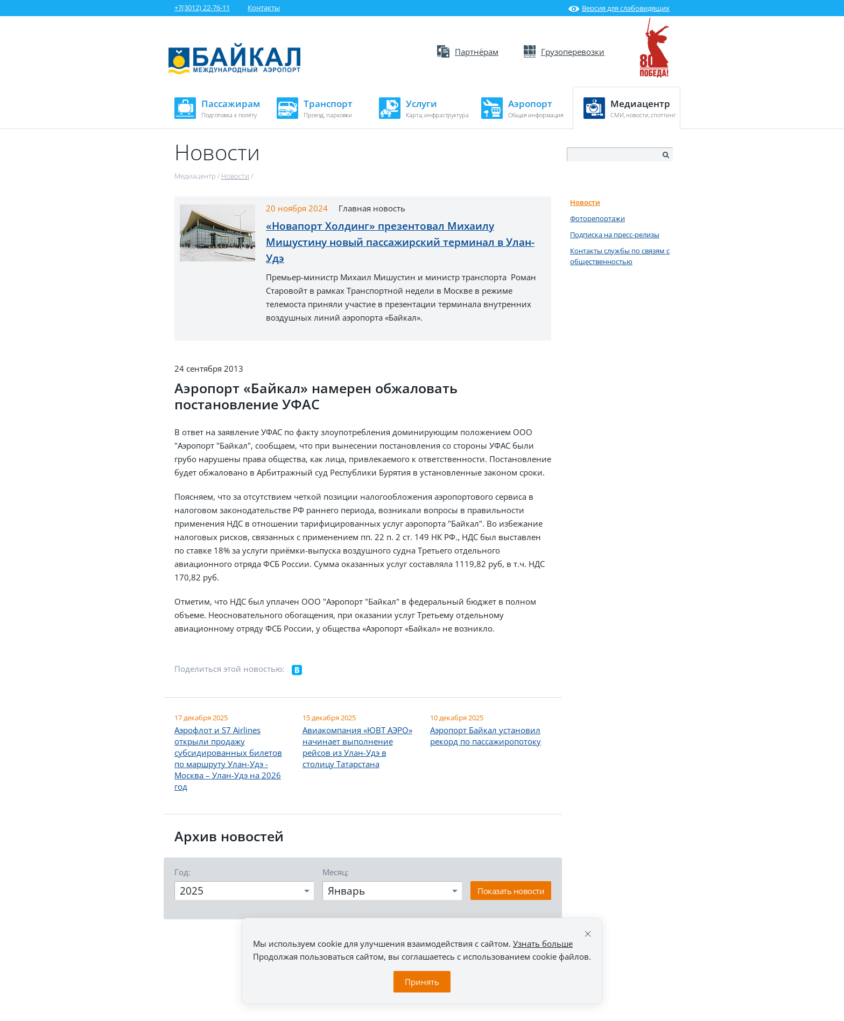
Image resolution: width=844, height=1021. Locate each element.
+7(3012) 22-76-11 (202, 7)
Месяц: (335, 872)
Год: (182, 872)
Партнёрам (467, 51)
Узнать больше (543, 943)
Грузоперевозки (564, 51)
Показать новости (510, 890)
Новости (585, 202)
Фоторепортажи (597, 218)
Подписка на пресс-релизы (614, 234)
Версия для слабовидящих (619, 8)
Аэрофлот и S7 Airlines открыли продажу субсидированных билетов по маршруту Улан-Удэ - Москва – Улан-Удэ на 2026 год (228, 758)
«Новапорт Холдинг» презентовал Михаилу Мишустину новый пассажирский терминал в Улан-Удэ (400, 242)
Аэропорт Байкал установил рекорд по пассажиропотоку (485, 736)
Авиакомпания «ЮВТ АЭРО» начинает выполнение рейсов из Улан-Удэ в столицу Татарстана (357, 747)
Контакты (264, 7)
